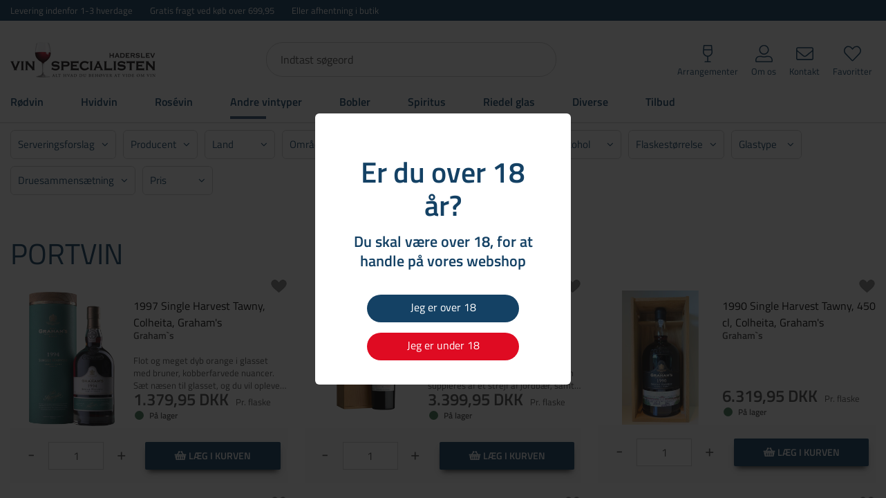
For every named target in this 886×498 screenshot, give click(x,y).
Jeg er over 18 (443, 307)
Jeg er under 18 (443, 345)
